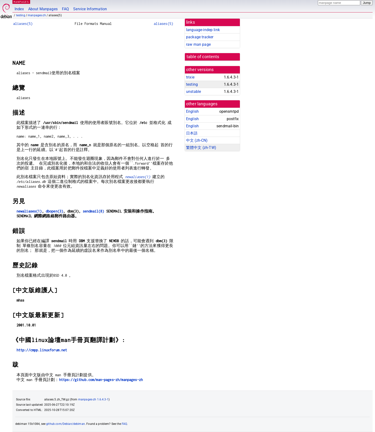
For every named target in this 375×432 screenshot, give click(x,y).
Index (19, 9)
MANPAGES (21, 1)
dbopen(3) (54, 211)
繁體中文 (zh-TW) (201, 147)
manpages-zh (37, 15)
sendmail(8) (93, 211)
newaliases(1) (137, 177)
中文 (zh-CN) (197, 140)
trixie (190, 77)
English (192, 111)
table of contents (203, 56)
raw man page (198, 44)
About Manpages (43, 9)
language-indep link (203, 30)
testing (20, 15)
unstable (193, 91)
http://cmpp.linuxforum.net (42, 350)
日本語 (192, 133)
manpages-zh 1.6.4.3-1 (93, 399)
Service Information (90, 9)
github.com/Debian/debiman (65, 424)
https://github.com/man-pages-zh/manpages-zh (101, 380)
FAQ (65, 9)
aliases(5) (23, 24)
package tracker (199, 37)
